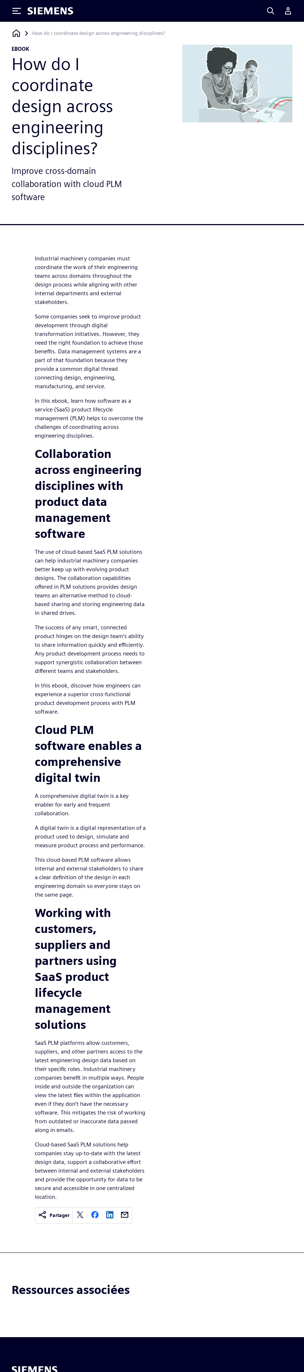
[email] (124, 1215)
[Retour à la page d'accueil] (16, 33)
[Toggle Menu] (17, 11)
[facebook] (95, 1215)
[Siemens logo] (50, 11)
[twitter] (80, 1215)
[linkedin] (110, 1215)
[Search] (270, 11)
